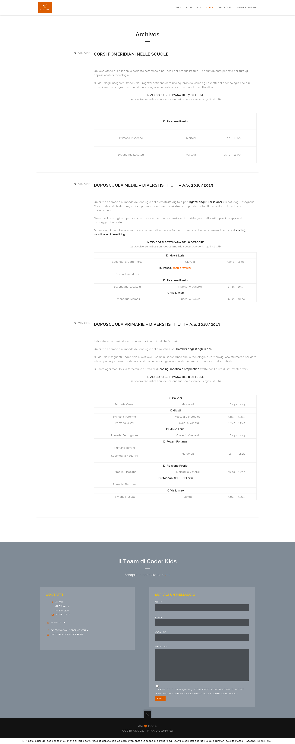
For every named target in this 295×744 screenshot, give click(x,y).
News (209, 7)
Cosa (189, 7)
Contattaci (225, 7)
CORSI (178, 7)
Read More (264, 740)
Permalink (84, 53)
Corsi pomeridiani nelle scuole (131, 54)
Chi (199, 7)
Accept (250, 740)
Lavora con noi (247, 7)
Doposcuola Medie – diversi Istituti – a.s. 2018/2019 (153, 185)
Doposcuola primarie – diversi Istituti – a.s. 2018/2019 (157, 324)
